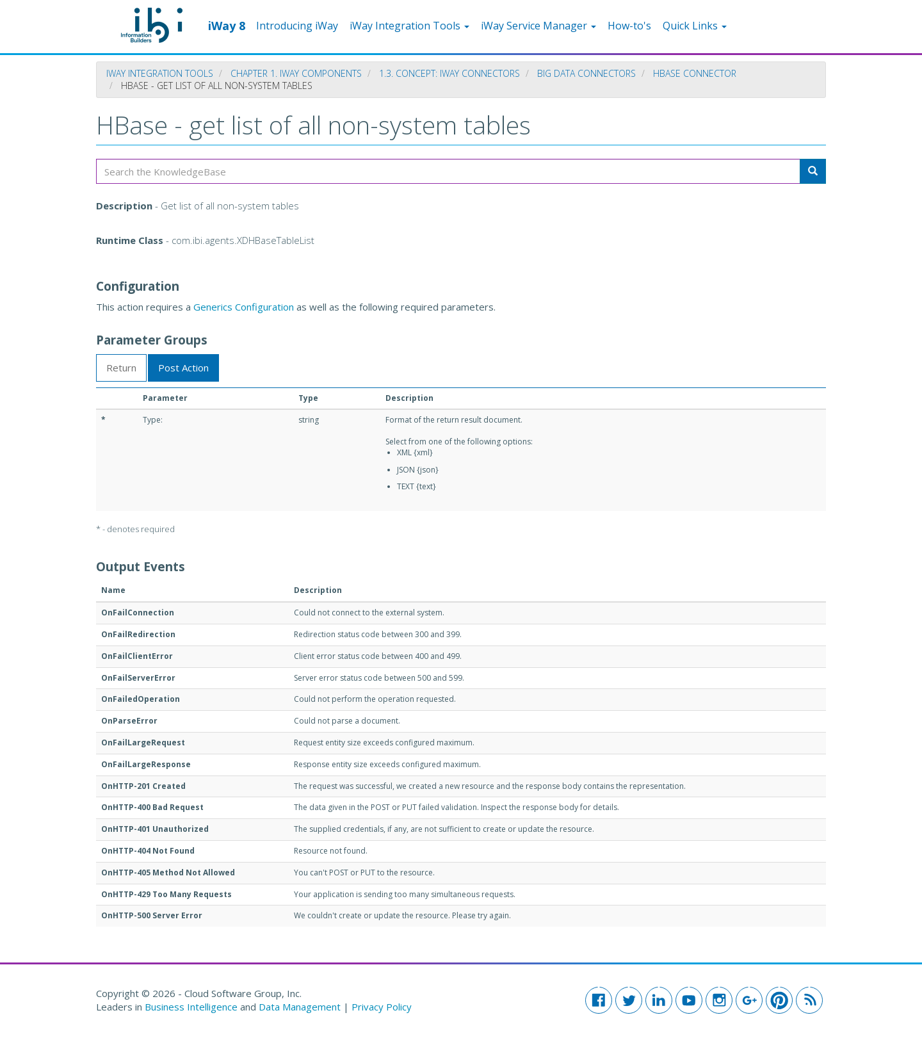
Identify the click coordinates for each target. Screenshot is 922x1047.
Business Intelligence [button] (191, 1006)
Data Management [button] (301, 1006)
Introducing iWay (297, 26)
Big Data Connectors (586, 73)
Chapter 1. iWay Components (296, 73)
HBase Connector (694, 73)
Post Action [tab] (183, 367)
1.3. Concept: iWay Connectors (449, 73)
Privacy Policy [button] (382, 1006)
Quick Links (695, 26)
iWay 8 (226, 25)
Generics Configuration (243, 306)
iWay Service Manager (538, 26)
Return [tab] (121, 367)
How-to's (629, 26)
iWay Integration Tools (409, 26)
